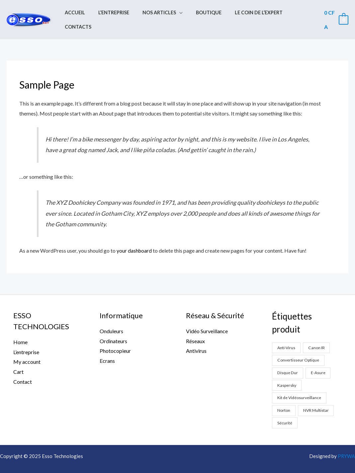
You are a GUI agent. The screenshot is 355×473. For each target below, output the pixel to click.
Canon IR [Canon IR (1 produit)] (318, 335)
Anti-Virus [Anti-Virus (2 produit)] (287, 335)
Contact (22, 369)
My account (27, 349)
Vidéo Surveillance (207, 318)
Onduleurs (111, 318)
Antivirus (196, 338)
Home (20, 329)
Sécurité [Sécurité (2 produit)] (285, 410)
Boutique (204, 13)
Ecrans (107, 348)
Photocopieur (115, 338)
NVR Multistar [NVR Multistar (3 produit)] (316, 398)
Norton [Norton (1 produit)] (284, 398)
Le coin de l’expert (251, 13)
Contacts (297, 13)
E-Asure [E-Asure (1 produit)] (319, 360)
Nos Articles (158, 13)
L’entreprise (117, 13)
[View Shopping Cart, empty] (335, 13)
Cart (18, 359)
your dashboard (134, 238)
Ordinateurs (113, 328)
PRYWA (346, 444)
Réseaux (195, 328)
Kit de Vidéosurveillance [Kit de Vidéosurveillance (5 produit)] (300, 385)
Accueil (82, 13)
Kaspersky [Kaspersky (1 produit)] (288, 372)
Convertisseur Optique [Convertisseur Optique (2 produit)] (299, 347)
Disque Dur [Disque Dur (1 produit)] (288, 360)
